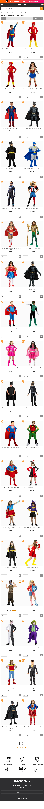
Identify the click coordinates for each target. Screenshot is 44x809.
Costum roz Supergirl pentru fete (11, 368)
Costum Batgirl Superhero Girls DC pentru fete (32, 528)
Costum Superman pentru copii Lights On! (11, 447)
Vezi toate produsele (22, 747)
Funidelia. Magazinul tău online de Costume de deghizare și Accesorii (22, 5)
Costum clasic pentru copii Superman (11, 328)
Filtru (3, 18)
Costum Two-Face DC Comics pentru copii (11, 647)
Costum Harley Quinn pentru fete (32, 208)
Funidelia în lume (7, 796)
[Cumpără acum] (20, 57)
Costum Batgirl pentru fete (11, 567)
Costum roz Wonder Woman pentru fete (32, 368)
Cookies (20, 798)
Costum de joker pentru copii (33, 647)
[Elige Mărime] (4, 57)
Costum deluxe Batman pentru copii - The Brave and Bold (32, 169)
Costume (8, 12)
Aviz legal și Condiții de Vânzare (19, 796)
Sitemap (25, 798)
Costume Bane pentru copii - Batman (11, 607)
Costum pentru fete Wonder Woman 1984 (32, 88)
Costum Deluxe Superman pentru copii (11, 48)
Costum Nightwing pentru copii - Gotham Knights (11, 209)
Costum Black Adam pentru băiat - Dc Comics (32, 687)
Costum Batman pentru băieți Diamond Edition (11, 727)
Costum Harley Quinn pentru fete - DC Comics (33, 488)
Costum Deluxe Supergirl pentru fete (32, 726)
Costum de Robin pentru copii (33, 447)
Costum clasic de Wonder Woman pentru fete (11, 249)
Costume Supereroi (15, 12)
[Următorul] (25, 743)
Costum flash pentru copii (11, 88)
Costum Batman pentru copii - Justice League (32, 129)
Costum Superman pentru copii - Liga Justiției (11, 129)
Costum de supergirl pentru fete (11, 487)
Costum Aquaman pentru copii (33, 248)
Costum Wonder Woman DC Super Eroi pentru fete (11, 687)
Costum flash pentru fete (33, 567)
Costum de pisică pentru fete (33, 407)
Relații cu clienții (22, 792)
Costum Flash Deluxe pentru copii (33, 48)
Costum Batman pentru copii (11, 168)
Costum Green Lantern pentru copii (32, 328)
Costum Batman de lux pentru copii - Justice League (32, 288)
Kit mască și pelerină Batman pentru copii (11, 407)
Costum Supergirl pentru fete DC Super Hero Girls (11, 528)
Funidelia (3, 12)
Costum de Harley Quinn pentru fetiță (33, 607)
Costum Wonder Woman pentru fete (11, 288)
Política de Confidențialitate (35, 796)
